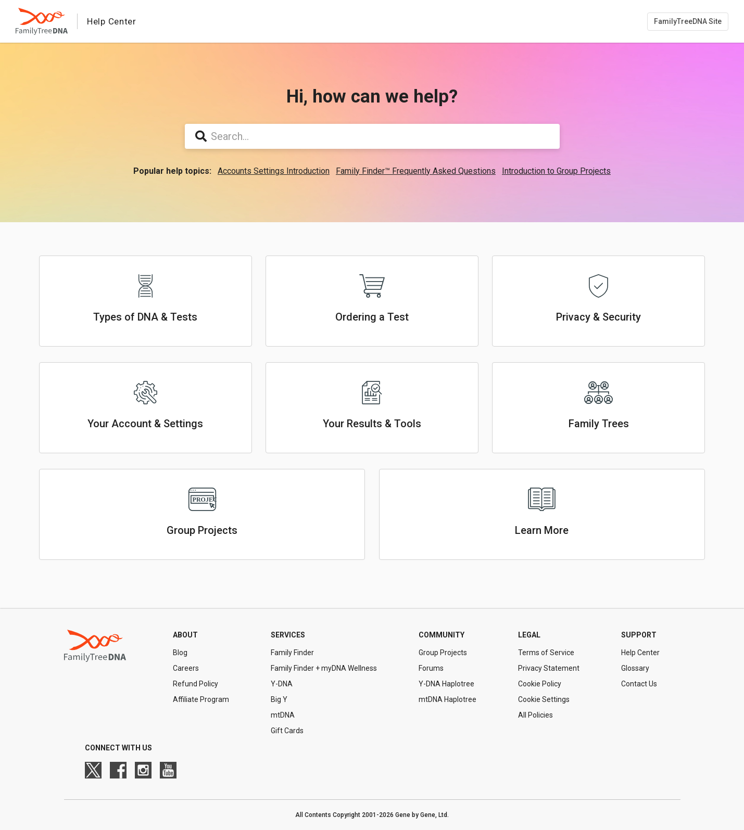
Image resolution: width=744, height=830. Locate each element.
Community (441, 635)
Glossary (635, 668)
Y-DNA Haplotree (446, 684)
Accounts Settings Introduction (274, 171)
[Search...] (372, 136)
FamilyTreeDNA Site (688, 21)
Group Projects (443, 652)
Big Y (279, 699)
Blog (180, 652)
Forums (431, 668)
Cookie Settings (544, 699)
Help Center (640, 652)
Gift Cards (287, 730)
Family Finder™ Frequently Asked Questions (416, 171)
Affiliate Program (201, 699)
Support (639, 635)
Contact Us (639, 684)
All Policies (535, 715)
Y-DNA (282, 684)
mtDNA (283, 715)
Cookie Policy (539, 684)
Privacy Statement (548, 668)
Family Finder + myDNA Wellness (324, 668)
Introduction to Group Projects (556, 171)
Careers (186, 668)
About (185, 635)
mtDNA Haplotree (447, 699)
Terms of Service (546, 652)
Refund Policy (195, 684)
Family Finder (292, 652)
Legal (529, 635)
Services (288, 635)
